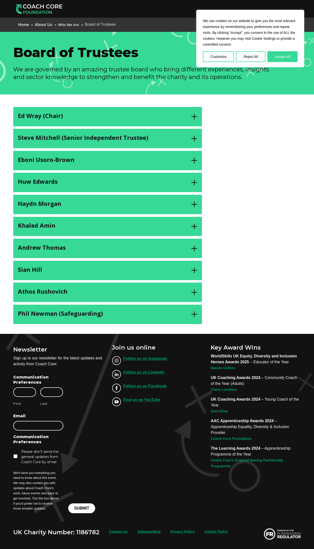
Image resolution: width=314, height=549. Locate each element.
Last (44, 403)
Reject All (251, 57)
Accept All (282, 57)
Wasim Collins (224, 368)
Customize (218, 57)
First (17, 403)
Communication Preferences (31, 380)
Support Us (262, 9)
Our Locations (233, 9)
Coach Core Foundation (233, 438)
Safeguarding (151, 531)
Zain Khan (220, 411)
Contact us (119, 531)
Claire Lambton (225, 389)
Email (19, 416)
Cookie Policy (223, 531)
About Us (206, 9)
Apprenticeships (145, 9)
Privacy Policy (187, 531)
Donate (288, 9)
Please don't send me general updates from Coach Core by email (40, 456)
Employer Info (179, 9)
